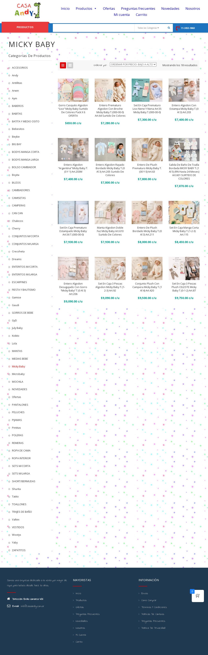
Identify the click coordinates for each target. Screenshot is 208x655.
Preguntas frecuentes (138, 8)
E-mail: (13, 606)
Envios (144, 593)
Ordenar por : (101, 65)
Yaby (15, 542)
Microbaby (18, 374)
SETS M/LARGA (21, 473)
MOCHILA (17, 381)
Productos (86, 8)
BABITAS (17, 113)
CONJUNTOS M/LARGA (25, 244)
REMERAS (18, 443)
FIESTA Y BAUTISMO (24, 289)
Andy (15, 75)
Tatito (15, 496)
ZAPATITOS (19, 550)
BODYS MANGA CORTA (25, 152)
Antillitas (17, 83)
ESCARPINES (19, 282)
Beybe (16, 136)
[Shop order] (133, 64)
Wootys (16, 535)
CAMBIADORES (21, 190)
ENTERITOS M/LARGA (24, 274)
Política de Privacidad (153, 628)
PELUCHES (18, 412)
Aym (14, 98)
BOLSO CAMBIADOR (24, 167)
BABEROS (18, 106)
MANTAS (17, 351)
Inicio (65, 8)
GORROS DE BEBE (22, 312)
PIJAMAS (17, 420)
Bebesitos (18, 129)
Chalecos (17, 221)
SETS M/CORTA (21, 466)
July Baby (17, 328)
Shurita (16, 489)
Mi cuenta (122, 14)
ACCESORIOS (20, 67)
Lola (14, 343)
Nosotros (192, 8)
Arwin (15, 90)
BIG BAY (16, 144)
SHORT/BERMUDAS (23, 481)
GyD (14, 320)
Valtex (16, 519)
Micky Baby (18, 366)
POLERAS (17, 435)
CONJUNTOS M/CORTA (25, 236)
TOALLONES (19, 504)
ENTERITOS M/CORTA (25, 266)
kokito (15, 335)
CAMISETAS (19, 198)
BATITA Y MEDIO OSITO (25, 121)
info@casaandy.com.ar (32, 606)
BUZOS (16, 182)
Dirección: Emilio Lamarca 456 (25, 599)
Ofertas (109, 8)
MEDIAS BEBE (20, 358)
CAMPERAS (18, 205)
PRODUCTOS (25, 27)
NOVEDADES (19, 389)
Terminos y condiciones (154, 607)
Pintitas (16, 427)
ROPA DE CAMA (21, 450)
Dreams (17, 259)
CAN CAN (17, 213)
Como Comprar (148, 600)
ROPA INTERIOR (21, 458)
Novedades (170, 8)
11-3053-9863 (188, 28)
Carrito (141, 14)
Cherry (16, 228)
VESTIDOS (18, 527)
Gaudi (15, 305)
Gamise (16, 297)
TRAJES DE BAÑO (22, 512)
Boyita (15, 175)
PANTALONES (20, 404)
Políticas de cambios (152, 614)
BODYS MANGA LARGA (25, 159)
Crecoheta (18, 251)
